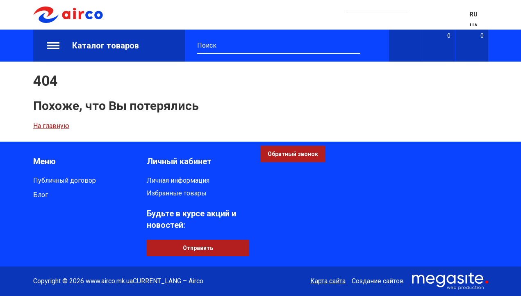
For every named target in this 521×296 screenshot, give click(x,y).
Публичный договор (64, 180)
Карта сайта (328, 281)
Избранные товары (177, 193)
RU (474, 14)
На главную (51, 126)
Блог (40, 195)
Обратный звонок (293, 154)
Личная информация (178, 180)
